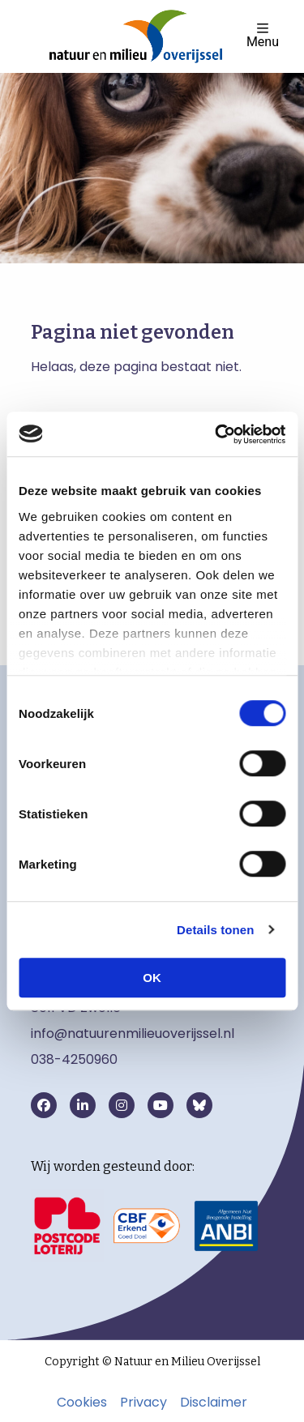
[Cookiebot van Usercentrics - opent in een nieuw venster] (216, 434)
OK (152, 977)
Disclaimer (213, 1402)
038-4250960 (74, 1059)
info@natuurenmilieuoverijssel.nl (132, 1033)
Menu (262, 35)
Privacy (143, 1402)
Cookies (82, 1402)
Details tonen (215, 930)
